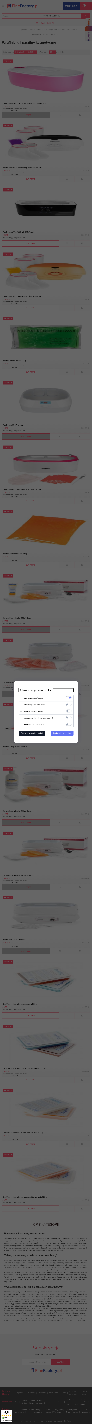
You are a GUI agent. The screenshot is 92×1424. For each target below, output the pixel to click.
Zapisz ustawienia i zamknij (32, 733)
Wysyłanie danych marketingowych (38, 718)
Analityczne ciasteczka (33, 711)
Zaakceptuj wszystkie (62, 733)
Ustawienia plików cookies (36, 690)
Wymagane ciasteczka (33, 698)
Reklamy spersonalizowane (35, 724)
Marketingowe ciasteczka (34, 704)
